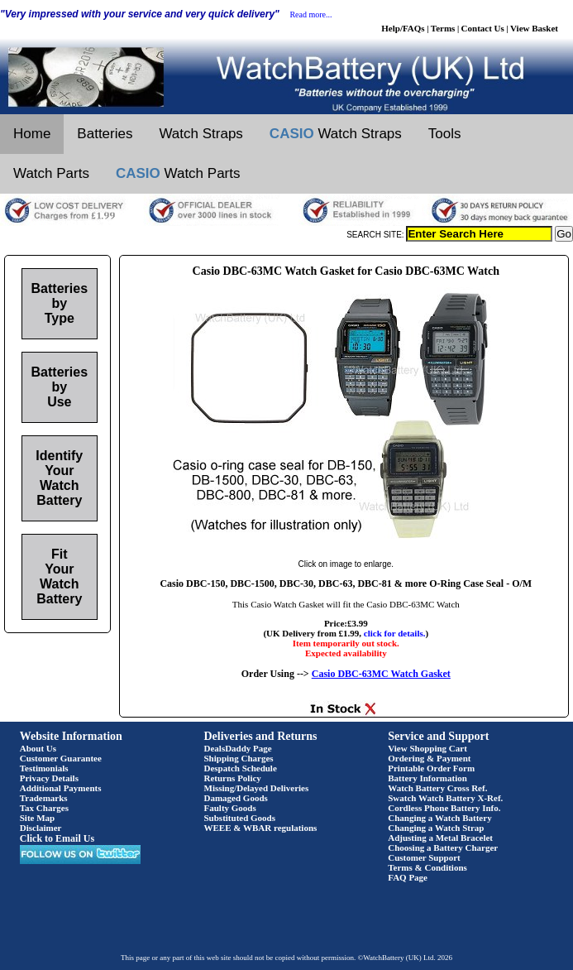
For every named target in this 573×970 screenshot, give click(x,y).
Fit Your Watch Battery (59, 576)
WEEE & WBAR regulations (261, 828)
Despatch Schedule (240, 768)
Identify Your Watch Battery (59, 478)
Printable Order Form (431, 768)
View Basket (534, 28)
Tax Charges (44, 808)
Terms (443, 28)
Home (31, 134)
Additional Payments (61, 788)
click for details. (395, 633)
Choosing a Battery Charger (443, 847)
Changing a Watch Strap (436, 828)
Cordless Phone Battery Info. (444, 808)
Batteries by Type (59, 303)
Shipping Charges (239, 758)
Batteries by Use (59, 387)
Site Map (37, 818)
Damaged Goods (236, 798)
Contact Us (482, 28)
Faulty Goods (230, 808)
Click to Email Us (57, 838)
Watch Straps (200, 134)
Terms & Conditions (427, 867)
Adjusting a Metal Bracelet (440, 838)
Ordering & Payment (429, 758)
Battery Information (427, 778)
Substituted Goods (240, 818)
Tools (444, 134)
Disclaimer (41, 828)
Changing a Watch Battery (439, 818)
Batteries (104, 134)
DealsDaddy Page (238, 748)
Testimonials (44, 768)
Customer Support (424, 857)
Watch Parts (51, 173)
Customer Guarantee (61, 758)
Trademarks (44, 798)
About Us (38, 748)
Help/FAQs (402, 28)
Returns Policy (232, 778)
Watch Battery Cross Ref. (437, 788)
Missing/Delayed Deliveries (256, 788)
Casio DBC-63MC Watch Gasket (381, 673)
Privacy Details (49, 778)
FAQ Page (407, 877)
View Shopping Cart (427, 748)
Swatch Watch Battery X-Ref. (445, 798)
